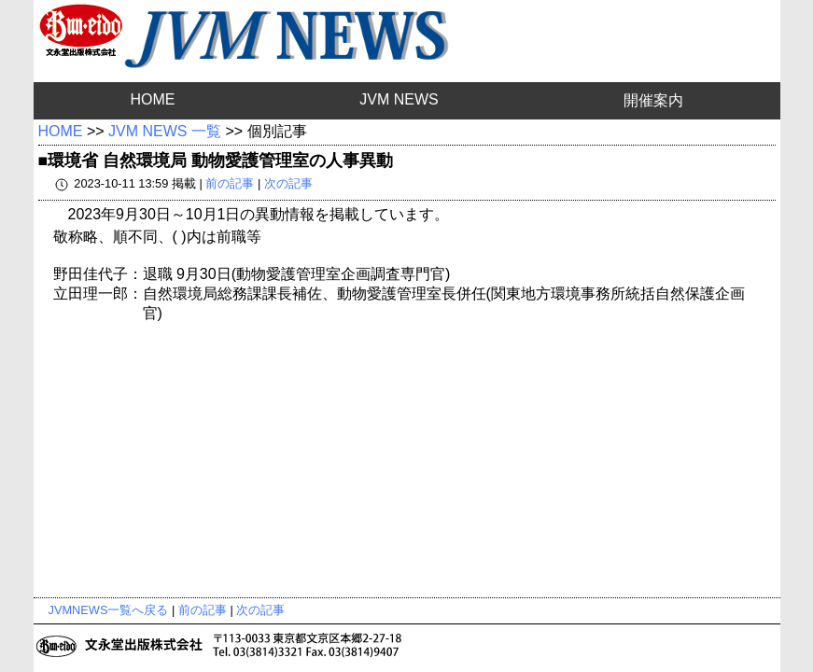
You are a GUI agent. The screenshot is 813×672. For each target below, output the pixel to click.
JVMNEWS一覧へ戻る (109, 610)
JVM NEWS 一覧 (164, 131)
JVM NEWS (398, 99)
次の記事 (288, 183)
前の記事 (229, 183)
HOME (152, 99)
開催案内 (653, 100)
